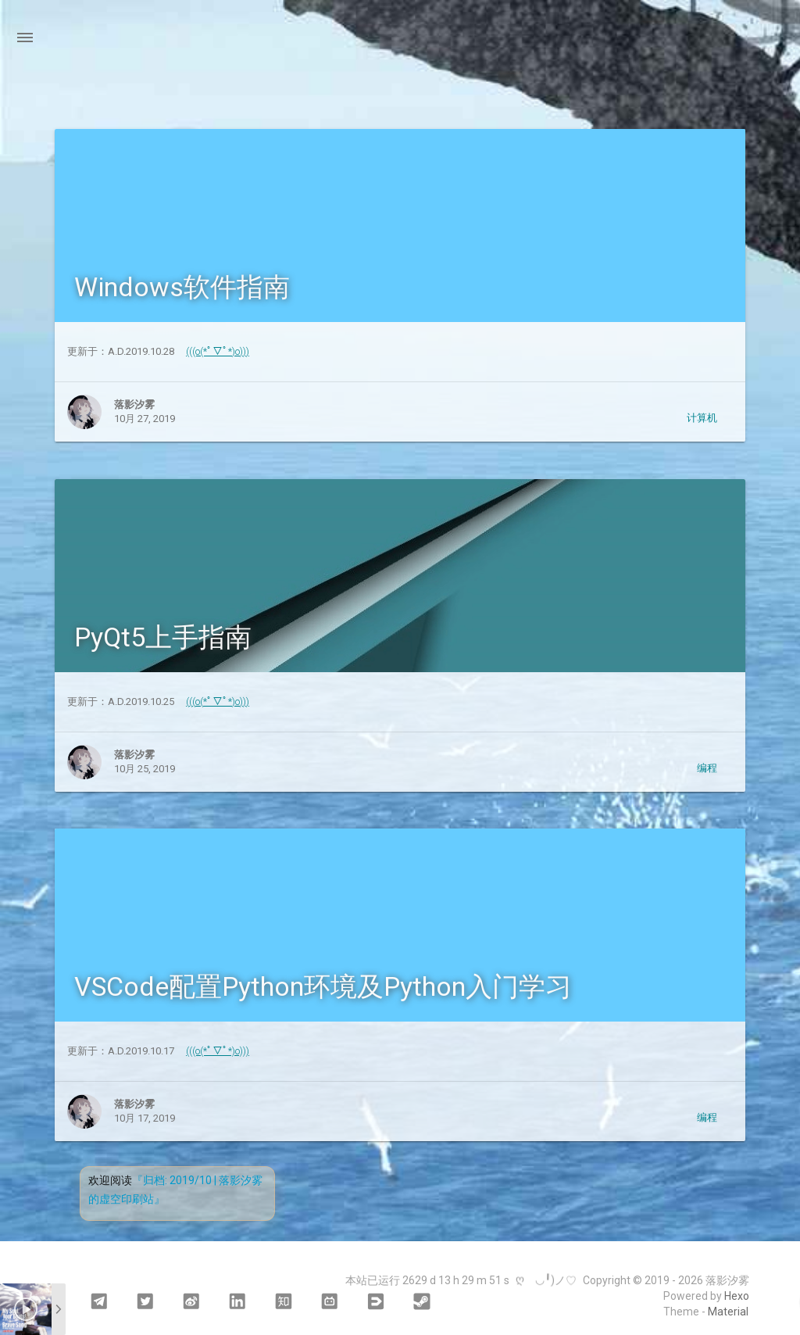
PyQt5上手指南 (163, 637)
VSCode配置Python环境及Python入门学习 (323, 986)
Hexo (736, 1296)
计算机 (702, 418)
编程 (707, 768)
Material (728, 1311)
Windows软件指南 (182, 286)
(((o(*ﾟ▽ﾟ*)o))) (217, 351)
